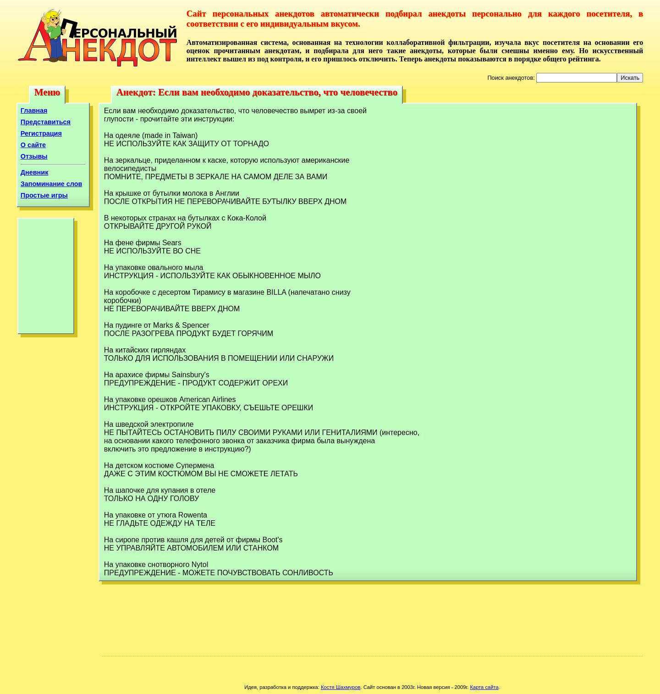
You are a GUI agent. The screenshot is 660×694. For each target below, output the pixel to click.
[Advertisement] (45, 278)
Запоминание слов (51, 183)
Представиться (46, 122)
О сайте (33, 145)
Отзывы (34, 156)
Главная (34, 110)
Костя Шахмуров (340, 687)
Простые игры (44, 195)
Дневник (35, 172)
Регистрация (41, 133)
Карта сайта (484, 687)
